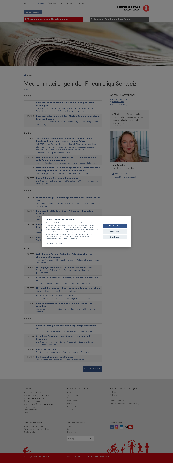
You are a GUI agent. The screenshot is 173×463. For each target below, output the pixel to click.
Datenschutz (50, 243)
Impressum (59, 243)
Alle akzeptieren (115, 226)
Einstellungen (115, 237)
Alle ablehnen (115, 231)
